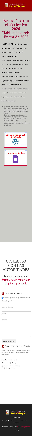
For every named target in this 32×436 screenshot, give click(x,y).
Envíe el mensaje (9, 341)
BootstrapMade (23, 427)
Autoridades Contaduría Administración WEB (16, 298)
